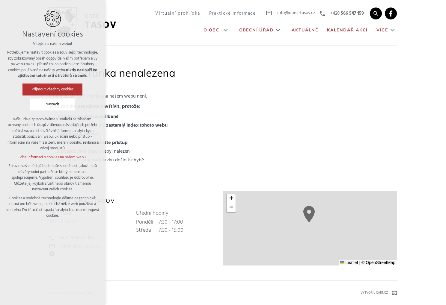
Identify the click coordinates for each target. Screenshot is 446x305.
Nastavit (52, 104)
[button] (309, 214)
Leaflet (349, 262)
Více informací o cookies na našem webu (52, 157)
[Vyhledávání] (376, 13)
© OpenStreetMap (378, 262)
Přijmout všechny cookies (52, 89)
